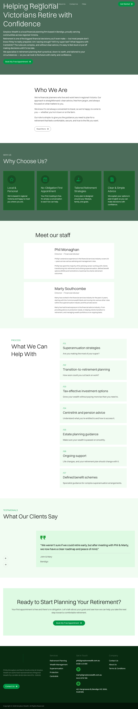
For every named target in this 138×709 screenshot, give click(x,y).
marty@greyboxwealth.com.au (89, 675)
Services (41, 4)
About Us (61, 4)
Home (31, 4)
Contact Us (74, 4)
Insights (51, 4)
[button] (5, 558)
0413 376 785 (81, 678)
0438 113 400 (81, 664)
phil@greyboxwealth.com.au (88, 660)
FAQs (84, 4)
